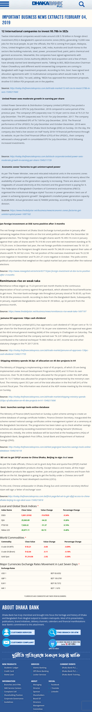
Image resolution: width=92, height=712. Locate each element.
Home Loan (9, 674)
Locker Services (39, 674)
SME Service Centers (12, 688)
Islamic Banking (39, 667)
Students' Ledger (11, 667)
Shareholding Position (13, 695)
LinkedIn (54, 691)
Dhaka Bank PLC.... (70, 667)
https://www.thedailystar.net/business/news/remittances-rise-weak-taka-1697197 (47, 311)
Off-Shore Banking (41, 671)
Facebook (55, 684)
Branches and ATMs (12, 684)
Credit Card (9, 671)
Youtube (55, 688)
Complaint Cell (10, 691)
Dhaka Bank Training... (71, 674)
